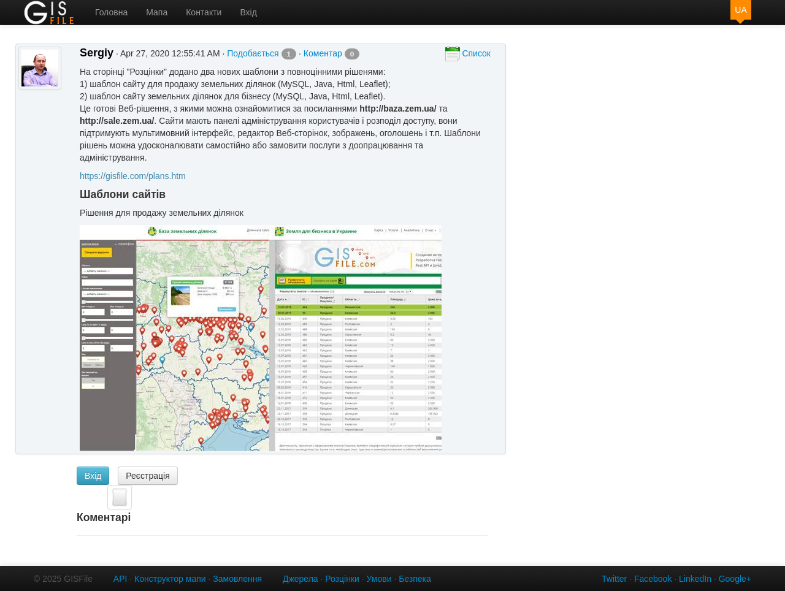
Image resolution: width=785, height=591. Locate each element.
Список (468, 54)
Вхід (248, 12)
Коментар (331, 53)
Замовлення (237, 579)
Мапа (156, 12)
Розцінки (342, 579)
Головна (111, 12)
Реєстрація (147, 476)
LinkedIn (695, 579)
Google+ (735, 579)
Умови (379, 579)
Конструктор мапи (170, 579)
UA (740, 10)
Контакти (203, 12)
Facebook (653, 579)
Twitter (614, 579)
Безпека (415, 579)
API (120, 579)
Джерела (300, 579)
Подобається (261, 53)
